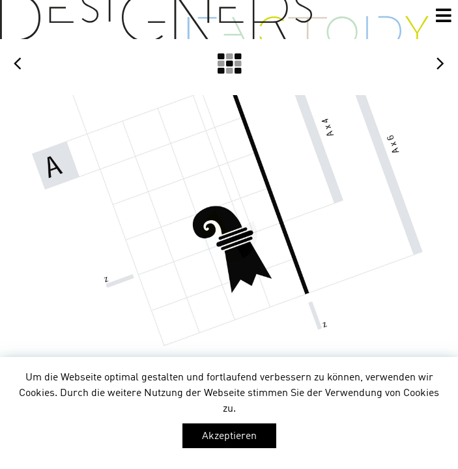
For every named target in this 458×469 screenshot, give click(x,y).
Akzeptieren (229, 436)
